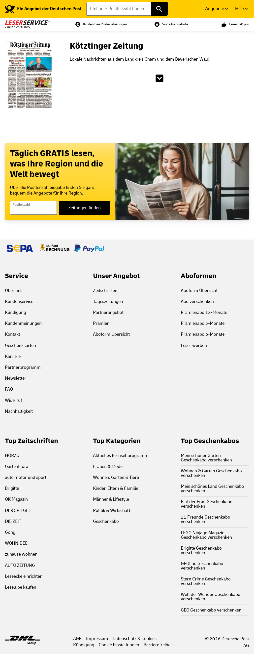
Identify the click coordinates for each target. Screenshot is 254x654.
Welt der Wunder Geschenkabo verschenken (210, 597)
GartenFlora (16, 466)
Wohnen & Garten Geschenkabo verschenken (211, 473)
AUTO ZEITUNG (20, 565)
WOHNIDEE (16, 543)
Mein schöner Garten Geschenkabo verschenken (206, 458)
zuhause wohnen (21, 554)
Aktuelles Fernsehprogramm (121, 455)
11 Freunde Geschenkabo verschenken (205, 519)
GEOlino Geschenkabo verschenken (202, 566)
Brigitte (12, 488)
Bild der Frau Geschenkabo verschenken (206, 504)
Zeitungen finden (84, 208)
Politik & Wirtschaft (111, 510)
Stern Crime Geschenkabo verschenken (206, 581)
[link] (43, 9)
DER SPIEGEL (18, 510)
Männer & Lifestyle (111, 499)
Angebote (214, 8)
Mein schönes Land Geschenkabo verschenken (212, 489)
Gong (10, 532)
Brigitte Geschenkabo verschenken (201, 550)
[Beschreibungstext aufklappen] (159, 78)
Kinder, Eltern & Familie (115, 488)
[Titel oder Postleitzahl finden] (127, 9)
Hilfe (239, 8)
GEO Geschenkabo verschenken (211, 610)
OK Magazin (16, 499)
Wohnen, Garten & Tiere (116, 477)
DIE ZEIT (13, 521)
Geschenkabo (106, 521)
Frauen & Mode (108, 466)
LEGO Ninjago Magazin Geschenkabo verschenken (206, 535)
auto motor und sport (25, 477)
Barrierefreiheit (158, 645)
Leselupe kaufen (20, 587)
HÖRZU (12, 455)
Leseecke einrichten (23, 576)
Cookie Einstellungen (119, 645)
